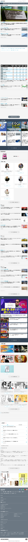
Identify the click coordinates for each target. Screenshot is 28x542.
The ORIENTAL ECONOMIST (4, 504)
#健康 (20, 48)
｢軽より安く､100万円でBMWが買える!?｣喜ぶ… (9, 426)
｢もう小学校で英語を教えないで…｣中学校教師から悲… (10, 441)
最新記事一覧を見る (14, 116)
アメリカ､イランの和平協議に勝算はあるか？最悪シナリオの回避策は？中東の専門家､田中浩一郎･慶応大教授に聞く (11, 282)
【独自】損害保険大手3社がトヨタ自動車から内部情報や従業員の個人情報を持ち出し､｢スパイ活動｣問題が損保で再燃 (14, 24)
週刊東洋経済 (3, 151)
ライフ (15, 493)
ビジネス (17, 3)
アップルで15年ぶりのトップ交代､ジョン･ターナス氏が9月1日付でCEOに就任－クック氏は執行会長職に (10, 214)
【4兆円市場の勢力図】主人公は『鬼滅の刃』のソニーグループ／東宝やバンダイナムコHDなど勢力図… (18, 319)
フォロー (7, 173)
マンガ (14, 3)
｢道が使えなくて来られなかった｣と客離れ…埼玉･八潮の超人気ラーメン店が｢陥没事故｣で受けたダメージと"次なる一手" (11, 105)
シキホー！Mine (3, 509)
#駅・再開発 (23, 48)
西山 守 (21, 182)
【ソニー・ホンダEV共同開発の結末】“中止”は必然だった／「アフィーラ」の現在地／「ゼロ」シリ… (18, 334)
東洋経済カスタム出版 (17, 516)
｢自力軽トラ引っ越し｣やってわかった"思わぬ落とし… (10, 437)
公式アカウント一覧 (9, 532)
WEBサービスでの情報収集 (20, 532)
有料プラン (2, 524)
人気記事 (8, 3)
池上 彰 (7, 182)
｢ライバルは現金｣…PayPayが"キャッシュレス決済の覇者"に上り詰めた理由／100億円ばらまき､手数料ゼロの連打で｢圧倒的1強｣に (11, 226)
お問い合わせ (8, 535)
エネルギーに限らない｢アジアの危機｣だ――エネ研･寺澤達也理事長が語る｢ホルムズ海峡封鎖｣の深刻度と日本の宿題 (11, 271)
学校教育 (2, 497)
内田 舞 (7, 169)
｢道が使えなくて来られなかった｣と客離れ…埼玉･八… (10, 430)
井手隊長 (7, 195)
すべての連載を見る (14, 376)
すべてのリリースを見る (14, 468)
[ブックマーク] (5, 137)
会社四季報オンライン (3, 505)
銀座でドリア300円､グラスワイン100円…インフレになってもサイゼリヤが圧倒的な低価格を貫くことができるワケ (11, 239)
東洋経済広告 (2, 516)
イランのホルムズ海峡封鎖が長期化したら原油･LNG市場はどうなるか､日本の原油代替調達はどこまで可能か (11, 141)
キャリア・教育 (11, 493)
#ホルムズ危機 (10, 48)
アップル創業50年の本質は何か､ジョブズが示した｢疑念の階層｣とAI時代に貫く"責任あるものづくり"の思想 (11, 219)
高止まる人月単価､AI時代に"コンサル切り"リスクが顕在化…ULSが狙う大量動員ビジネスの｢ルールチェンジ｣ (11, 86)
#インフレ (5, 48)
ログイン (24, 1)
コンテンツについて (3, 523)
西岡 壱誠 (21, 169)
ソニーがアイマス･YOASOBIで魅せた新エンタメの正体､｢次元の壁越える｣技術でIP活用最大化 (10, 99)
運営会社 (2, 532)
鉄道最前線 (2, 500)
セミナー (16, 491)
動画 (11, 3)
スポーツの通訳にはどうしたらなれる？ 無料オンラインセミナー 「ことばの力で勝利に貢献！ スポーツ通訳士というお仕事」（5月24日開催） (13, 456)
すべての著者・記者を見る (14, 202)
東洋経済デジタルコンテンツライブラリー (6, 508)
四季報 (19, 491)
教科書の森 (2, 517)
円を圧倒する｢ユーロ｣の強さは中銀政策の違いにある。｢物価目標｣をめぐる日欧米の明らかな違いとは (11, 251)
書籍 (22, 491)
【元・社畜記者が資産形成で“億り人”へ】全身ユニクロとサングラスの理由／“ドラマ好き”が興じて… (17, 324)
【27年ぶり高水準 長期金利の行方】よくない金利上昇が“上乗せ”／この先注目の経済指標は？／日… (18, 329)
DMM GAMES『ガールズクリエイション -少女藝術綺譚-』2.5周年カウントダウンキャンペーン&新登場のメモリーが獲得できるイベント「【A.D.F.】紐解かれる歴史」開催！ (13, 452)
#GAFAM (2, 48)
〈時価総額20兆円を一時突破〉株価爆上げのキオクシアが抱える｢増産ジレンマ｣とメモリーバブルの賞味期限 (11, 35)
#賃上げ (14, 48)
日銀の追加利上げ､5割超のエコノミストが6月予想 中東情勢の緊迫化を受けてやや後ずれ (11, 245)
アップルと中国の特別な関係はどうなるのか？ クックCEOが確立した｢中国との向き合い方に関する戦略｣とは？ (10, 208)
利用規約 (2, 528)
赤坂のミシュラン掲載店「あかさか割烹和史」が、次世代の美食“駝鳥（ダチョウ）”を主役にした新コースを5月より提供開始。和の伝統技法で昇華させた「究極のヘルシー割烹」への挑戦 (13, 461)
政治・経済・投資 (22, 3)
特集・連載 (5, 3)
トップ (1, 3)
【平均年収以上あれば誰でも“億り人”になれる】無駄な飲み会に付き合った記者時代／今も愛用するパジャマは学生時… (13, 315)
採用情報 (5, 532)
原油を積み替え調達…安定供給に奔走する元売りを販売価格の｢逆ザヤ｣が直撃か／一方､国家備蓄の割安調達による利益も (11, 29)
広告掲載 (14, 532)
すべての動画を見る (14, 340)
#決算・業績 (17, 48)
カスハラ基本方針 (3, 535)
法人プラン (2, 525)
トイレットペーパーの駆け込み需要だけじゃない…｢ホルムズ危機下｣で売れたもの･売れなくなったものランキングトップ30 (14, 81)
